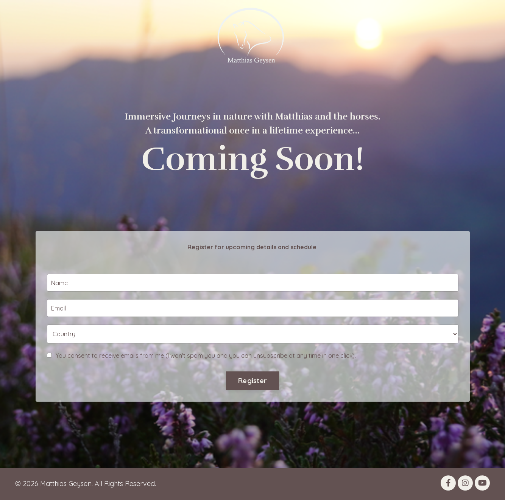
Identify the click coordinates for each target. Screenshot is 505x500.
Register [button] (252, 395)
